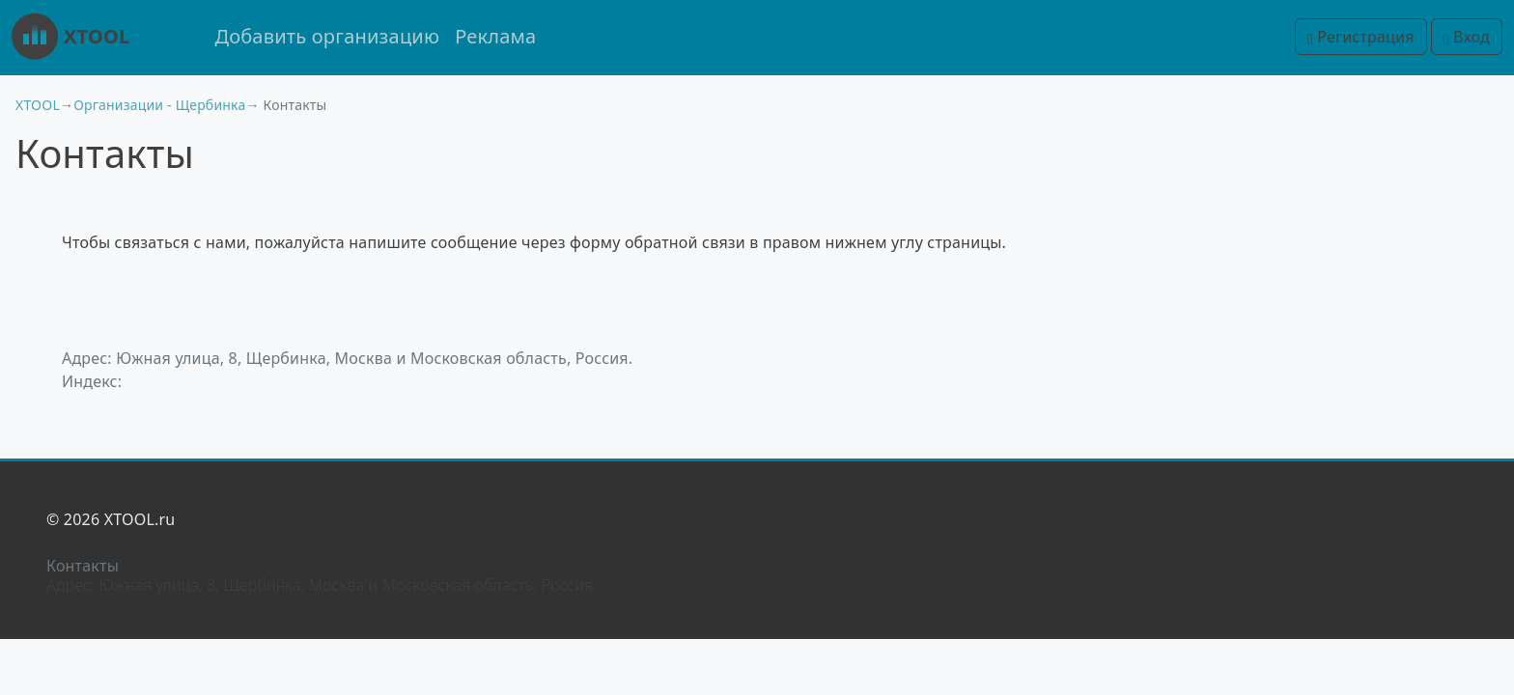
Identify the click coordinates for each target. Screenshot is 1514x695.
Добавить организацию (326, 36)
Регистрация (1361, 36)
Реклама (495, 36)
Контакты (82, 565)
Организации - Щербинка (159, 105)
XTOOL (70, 36)
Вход (1467, 36)
